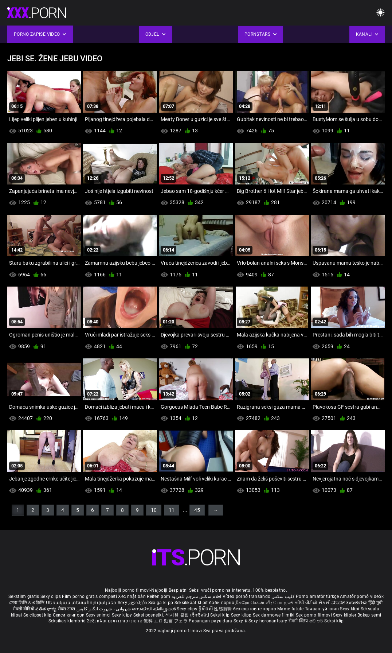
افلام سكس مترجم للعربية (197, 596)
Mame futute (290, 608)
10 (154, 510)
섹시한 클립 (177, 615)
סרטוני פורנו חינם (125, 620)
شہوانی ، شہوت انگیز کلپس (104, 608)
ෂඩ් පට (317, 620)
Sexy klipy (122, 615)
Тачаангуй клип (322, 608)
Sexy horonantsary (268, 620)
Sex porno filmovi (314, 615)
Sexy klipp (242, 615)
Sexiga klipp (161, 602)
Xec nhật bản (132, 596)
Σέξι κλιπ (97, 620)
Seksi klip (220, 615)
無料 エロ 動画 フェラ (166, 620)
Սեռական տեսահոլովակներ (82, 602)
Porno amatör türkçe (317, 596)
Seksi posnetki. (149, 615)
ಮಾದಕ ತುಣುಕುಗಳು (350, 602)
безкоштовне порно (254, 608)
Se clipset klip (38, 615)
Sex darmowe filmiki (274, 615)
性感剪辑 (223, 608)
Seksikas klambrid (67, 620)
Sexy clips (51, 596)
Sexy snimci (99, 615)
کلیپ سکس (282, 596)
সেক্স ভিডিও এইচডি (26, 602)
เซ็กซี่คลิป (200, 615)
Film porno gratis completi (89, 596)
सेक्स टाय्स (67, 608)
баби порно (221, 602)
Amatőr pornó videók (362, 596)
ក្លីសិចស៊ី (206, 608)
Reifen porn (158, 596)
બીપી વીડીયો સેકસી (312, 602)
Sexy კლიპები (133, 602)
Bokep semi (369, 615)
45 (197, 510)
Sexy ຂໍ (241, 620)
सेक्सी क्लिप (299, 620)
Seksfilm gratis (23, 596)
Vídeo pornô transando (246, 596)
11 (172, 510)
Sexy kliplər (345, 615)
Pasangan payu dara (211, 620)
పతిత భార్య (46, 608)
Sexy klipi (350, 608)
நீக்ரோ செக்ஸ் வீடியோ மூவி (264, 602)
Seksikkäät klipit (192, 602)
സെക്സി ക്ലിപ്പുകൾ (154, 608)
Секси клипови (69, 615)
